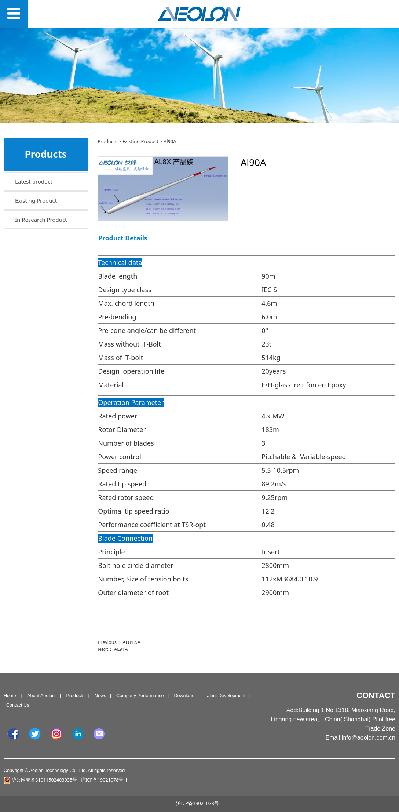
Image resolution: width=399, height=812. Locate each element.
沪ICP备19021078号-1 (199, 803)
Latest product (33, 181)
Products (107, 141)
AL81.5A (131, 642)
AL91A (121, 649)
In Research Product (41, 219)
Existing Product (36, 200)
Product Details (122, 237)
